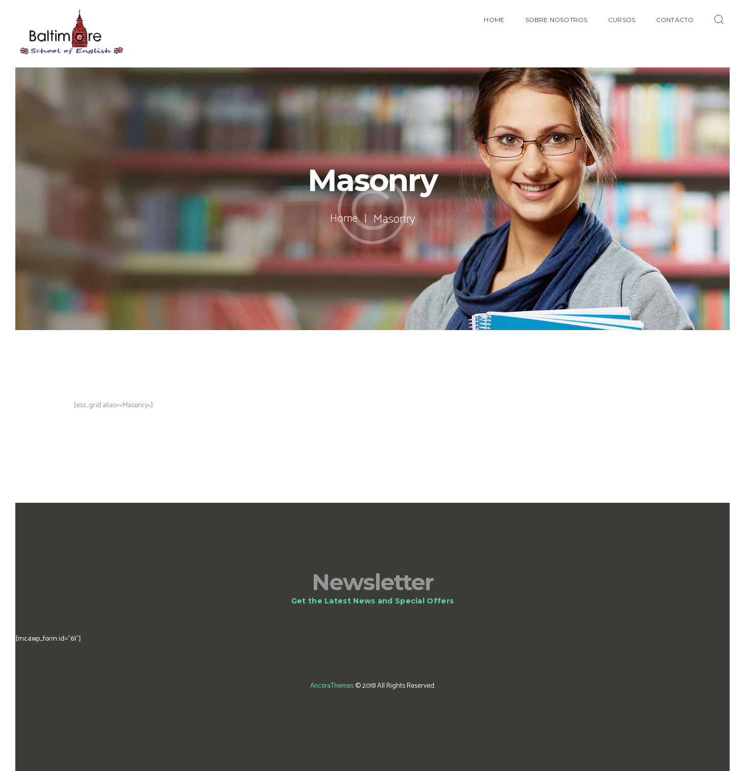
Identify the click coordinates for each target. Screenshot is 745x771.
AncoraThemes (332, 686)
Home (344, 220)
